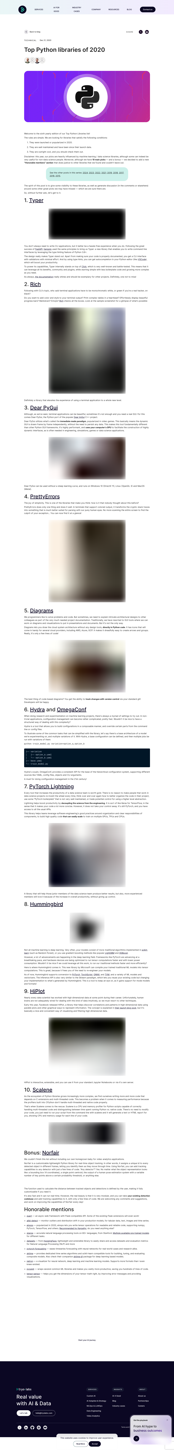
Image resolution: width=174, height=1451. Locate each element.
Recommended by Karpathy (72, 1236)
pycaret (30, 1277)
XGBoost (123, 941)
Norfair (50, 1141)
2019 (109, 161)
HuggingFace (50, 1249)
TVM (107, 963)
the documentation (44, 265)
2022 (97, 161)
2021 (103, 161)
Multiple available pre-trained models (131, 1241)
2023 (91, 161)
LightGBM (109, 941)
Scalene (42, 1078)
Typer (36, 189)
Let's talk (23, 1421)
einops (30, 1233)
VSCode (142, 248)
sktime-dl (78, 1264)
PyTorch (76, 963)
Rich (35, 273)
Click (84, 255)
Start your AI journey (87, 1348)
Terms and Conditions (129, 1435)
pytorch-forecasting (36, 1257)
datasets (31, 1249)
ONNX (97, 963)
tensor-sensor (33, 1282)
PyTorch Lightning (51, 775)
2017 (121, 161)
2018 (115, 161)
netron (30, 1269)
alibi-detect (32, 1228)
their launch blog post (125, 996)
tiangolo (48, 238)
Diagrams (41, 599)
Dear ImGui (79, 406)
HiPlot (37, 979)
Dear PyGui (44, 396)
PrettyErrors (45, 485)
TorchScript (86, 963)
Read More (80, 1444)
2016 (52, 164)
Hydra (37, 698)
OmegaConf (71, 698)
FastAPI (39, 238)
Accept (95, 1444)
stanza (30, 1241)
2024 (85, 161)
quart (29, 1224)
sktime (30, 1261)
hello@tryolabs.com (44, 1421)
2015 (57, 164)
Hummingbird (46, 892)
